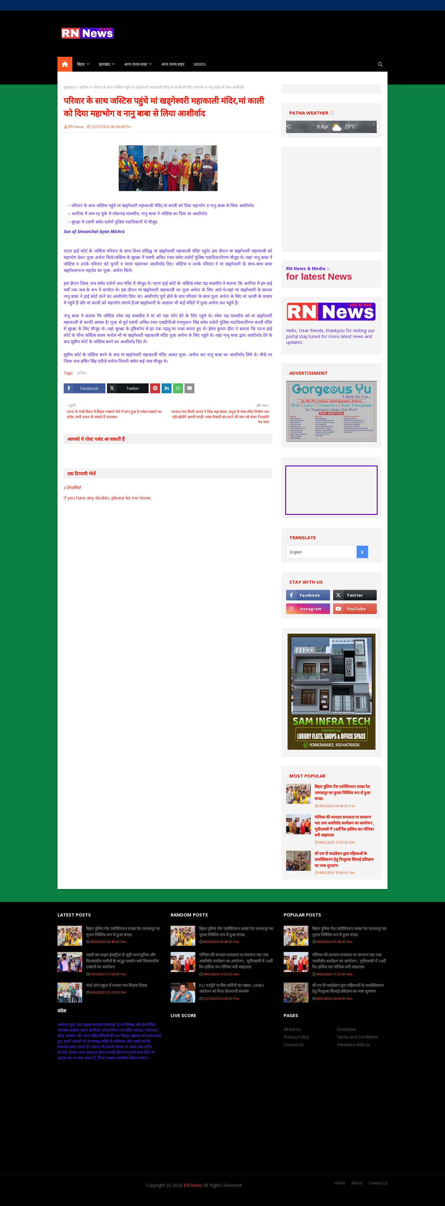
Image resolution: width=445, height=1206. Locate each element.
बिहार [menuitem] (81, 64)
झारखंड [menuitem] (104, 64)
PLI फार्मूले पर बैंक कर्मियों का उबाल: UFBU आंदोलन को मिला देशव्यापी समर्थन (231, 988)
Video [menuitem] (199, 64)
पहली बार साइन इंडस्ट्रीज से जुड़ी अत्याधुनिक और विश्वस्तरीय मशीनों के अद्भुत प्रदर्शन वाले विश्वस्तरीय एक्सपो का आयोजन (122, 961)
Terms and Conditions (357, 1037)
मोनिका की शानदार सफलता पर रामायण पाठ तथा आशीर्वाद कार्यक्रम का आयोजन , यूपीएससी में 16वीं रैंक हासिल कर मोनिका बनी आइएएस (344, 826)
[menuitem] (64, 64)
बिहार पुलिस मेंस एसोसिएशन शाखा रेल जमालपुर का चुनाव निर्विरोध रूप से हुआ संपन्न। (342, 792)
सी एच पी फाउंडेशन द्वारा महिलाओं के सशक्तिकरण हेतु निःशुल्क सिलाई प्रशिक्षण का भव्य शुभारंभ (344, 859)
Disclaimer (347, 1029)
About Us (82, 5)
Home (62, 5)
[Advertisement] (331, 199)
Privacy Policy (296, 1037)
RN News (76, 126)
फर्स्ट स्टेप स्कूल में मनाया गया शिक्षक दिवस (116, 985)
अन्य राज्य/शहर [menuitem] (135, 64)
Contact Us (294, 1044)
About (356, 1183)
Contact (104, 5)
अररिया (84, 87)
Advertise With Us (353, 1044)
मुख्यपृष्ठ (69, 87)
